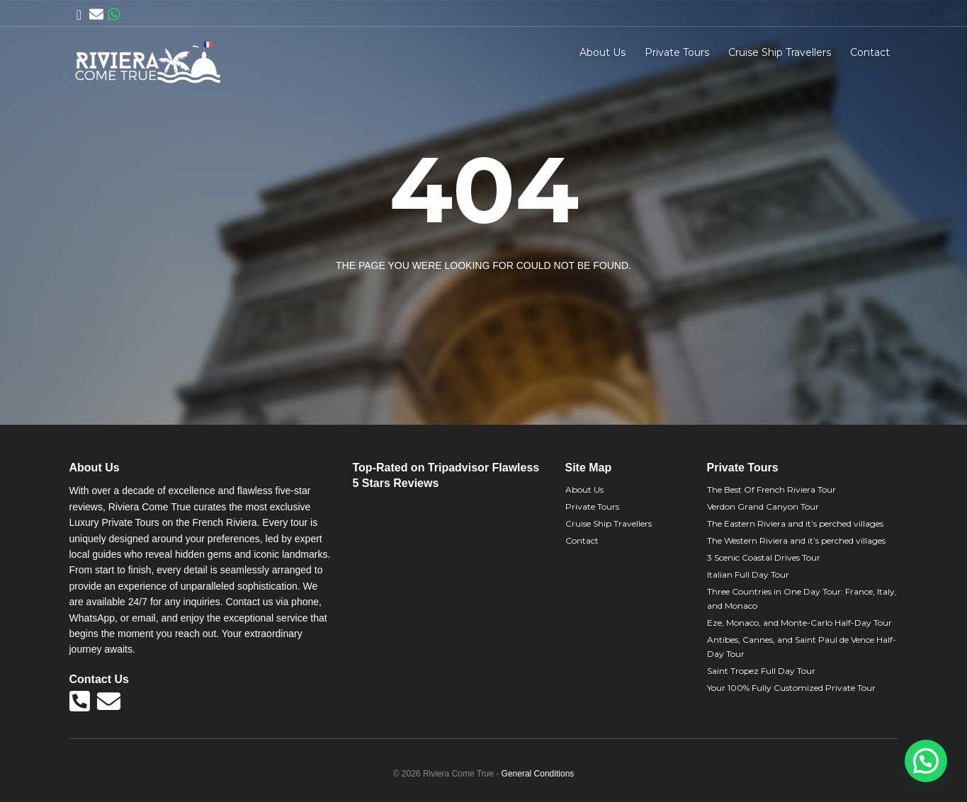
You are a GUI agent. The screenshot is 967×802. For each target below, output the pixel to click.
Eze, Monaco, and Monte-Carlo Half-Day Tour (799, 622)
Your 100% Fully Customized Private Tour (791, 687)
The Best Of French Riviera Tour (771, 489)
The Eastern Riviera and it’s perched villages (795, 523)
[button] (926, 761)
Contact (870, 52)
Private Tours (677, 52)
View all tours (538, 301)
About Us (602, 52)
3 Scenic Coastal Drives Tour (763, 557)
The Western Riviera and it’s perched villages (796, 540)
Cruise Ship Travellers (779, 52)
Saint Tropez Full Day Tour (761, 670)
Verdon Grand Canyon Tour (763, 506)
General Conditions (538, 774)
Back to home (428, 301)
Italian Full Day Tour (748, 574)
